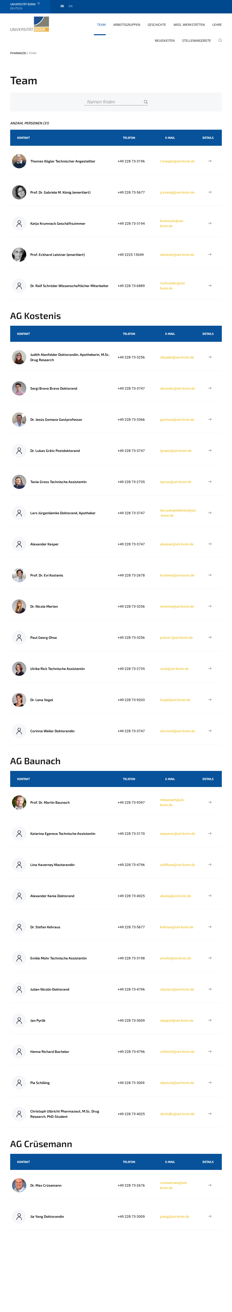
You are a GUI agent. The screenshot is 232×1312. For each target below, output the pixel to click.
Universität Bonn (25, 4)
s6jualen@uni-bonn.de (177, 357)
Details (207, 137)
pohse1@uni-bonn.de (176, 638)
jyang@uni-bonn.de (174, 1216)
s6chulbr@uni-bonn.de (177, 1114)
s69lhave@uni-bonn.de (177, 865)
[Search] (146, 102)
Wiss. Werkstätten (189, 24)
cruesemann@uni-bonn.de (174, 1185)
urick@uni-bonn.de (174, 669)
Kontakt (23, 137)
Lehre (217, 24)
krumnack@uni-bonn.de (172, 223)
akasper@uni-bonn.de (177, 544)
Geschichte (157, 24)
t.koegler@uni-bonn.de (177, 161)
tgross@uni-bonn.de (175, 482)
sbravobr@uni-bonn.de (177, 388)
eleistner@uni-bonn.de (177, 255)
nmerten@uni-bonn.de (177, 606)
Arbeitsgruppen (126, 24)
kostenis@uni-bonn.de (177, 575)
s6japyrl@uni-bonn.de (176, 1020)
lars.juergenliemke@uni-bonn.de (178, 512)
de (62, 6)
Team (101, 24)
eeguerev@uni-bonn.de (177, 834)
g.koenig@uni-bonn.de (177, 192)
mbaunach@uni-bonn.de (172, 802)
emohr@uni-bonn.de (175, 958)
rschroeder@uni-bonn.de (173, 285)
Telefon (129, 137)
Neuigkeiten (165, 40)
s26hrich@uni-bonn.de (177, 1052)
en (71, 6)
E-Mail (170, 137)
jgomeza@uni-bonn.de (177, 420)
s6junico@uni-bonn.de (177, 989)
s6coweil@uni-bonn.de (177, 731)
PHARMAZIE (18, 53)
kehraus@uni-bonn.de (176, 927)
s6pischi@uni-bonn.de (177, 1083)
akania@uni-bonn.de (175, 896)
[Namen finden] (116, 102)
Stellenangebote (196, 40)
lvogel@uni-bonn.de (175, 700)
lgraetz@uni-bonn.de (176, 451)
